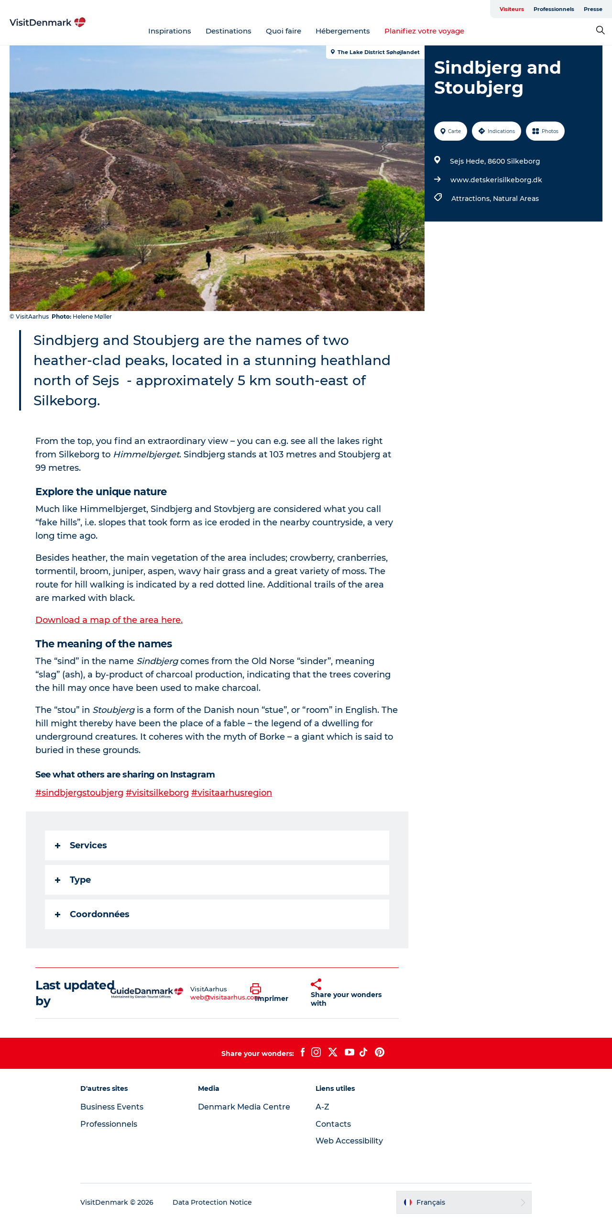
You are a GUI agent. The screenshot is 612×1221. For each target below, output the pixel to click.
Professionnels (554, 9)
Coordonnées (92, 914)
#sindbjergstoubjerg (79, 793)
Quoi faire (283, 30)
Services (81, 845)
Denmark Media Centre (244, 1106)
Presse (593, 9)
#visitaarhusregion (231, 793)
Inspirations (169, 30)
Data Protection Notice (212, 1202)
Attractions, (472, 198)
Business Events (111, 1106)
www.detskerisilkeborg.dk (496, 180)
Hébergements (343, 30)
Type (73, 880)
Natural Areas (516, 198)
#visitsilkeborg (157, 793)
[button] (273, 993)
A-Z (322, 1106)
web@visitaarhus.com (225, 997)
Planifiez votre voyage (424, 30)
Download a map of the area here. (109, 620)
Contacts (333, 1124)
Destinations (228, 30)
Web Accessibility (349, 1140)
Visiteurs (512, 9)
